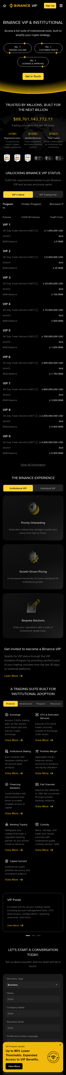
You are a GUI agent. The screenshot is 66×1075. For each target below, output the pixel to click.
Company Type (14, 938)
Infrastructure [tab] (25, 491)
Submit (33, 970)
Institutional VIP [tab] (18, 276)
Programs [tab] (40, 491)
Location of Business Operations (24, 867)
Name (10, 780)
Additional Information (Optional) (23, 953)
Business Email (15, 809)
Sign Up (50, 5)
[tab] (31, 207)
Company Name (15, 795)
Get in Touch (33, 78)
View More (14, 528)
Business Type (14, 766)
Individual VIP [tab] (47, 276)
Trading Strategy (14, 924)
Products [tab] (10, 491)
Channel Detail (14, 852)
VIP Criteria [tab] (18, 197)
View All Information (33, 252)
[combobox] (33, 772)
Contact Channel (15, 838)
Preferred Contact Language (22, 824)
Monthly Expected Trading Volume (25, 895)
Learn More (13, 464)
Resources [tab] (56, 491)
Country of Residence (18, 881)
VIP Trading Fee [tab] (48, 197)
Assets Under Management (21, 910)
